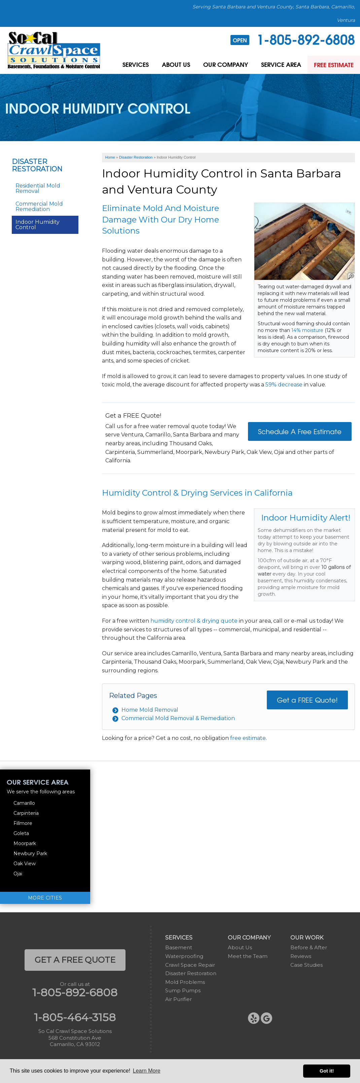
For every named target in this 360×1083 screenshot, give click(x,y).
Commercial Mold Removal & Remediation (178, 718)
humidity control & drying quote (194, 621)
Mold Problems (185, 982)
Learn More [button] (146, 1071)
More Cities (45, 898)
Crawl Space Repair (190, 965)
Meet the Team (247, 956)
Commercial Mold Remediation (39, 206)
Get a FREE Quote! (307, 700)
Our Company (224, 64)
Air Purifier (178, 999)
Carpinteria (26, 813)
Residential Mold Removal (37, 188)
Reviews (300, 956)
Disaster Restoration (37, 165)
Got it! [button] (327, 1071)
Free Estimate (333, 64)
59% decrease (283, 384)
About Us (174, 64)
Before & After (308, 947)
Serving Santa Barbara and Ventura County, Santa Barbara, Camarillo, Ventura (273, 13)
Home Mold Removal (149, 710)
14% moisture (307, 330)
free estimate (248, 738)
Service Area (280, 64)
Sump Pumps (183, 990)
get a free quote (75, 960)
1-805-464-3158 (75, 1017)
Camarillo (24, 803)
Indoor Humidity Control (37, 225)
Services (133, 64)
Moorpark (24, 843)
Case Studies (306, 965)
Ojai (17, 874)
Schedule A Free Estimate (299, 431)
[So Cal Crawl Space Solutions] (54, 50)
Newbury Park (30, 853)
